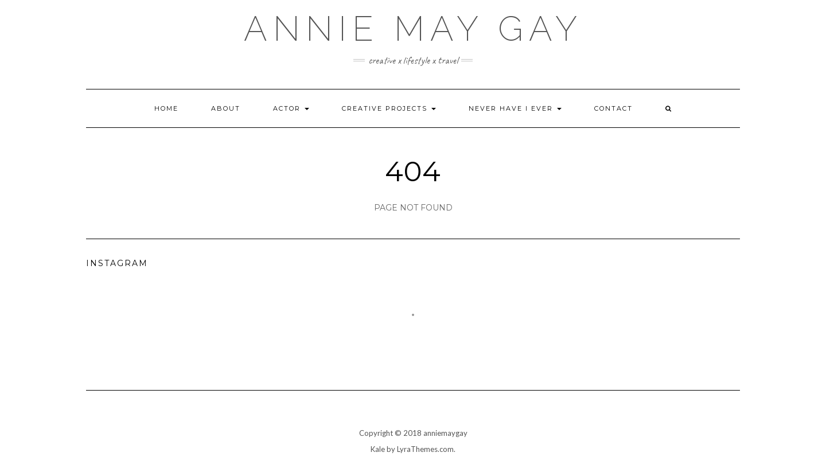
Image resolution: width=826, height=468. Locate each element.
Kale (378, 449)
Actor (291, 108)
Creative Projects (389, 108)
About (225, 108)
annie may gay (413, 29)
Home (166, 108)
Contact (613, 108)
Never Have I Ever (515, 108)
